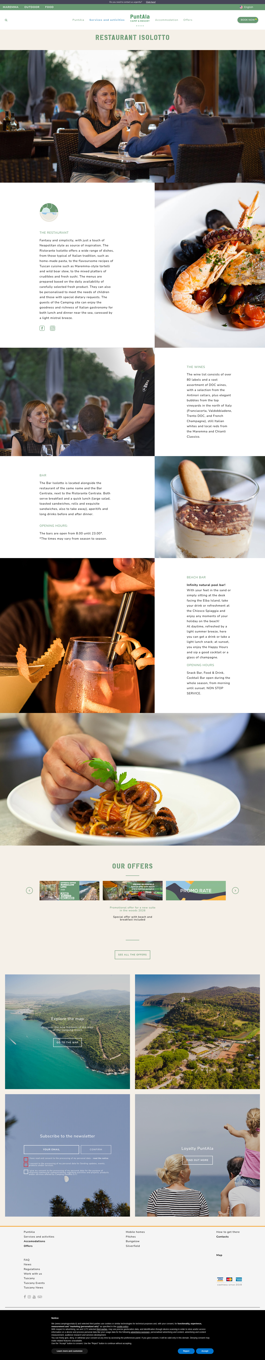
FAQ (27, 1260)
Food (49, 7)
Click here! (151, 2)
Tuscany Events (34, 1283)
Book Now (249, 19)
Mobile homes (135, 1232)
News (27, 1264)
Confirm (96, 1149)
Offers (187, 20)
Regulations (32, 1269)
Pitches (131, 1237)
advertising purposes (140, 1332)
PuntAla (29, 1232)
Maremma (11, 7)
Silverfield (133, 1246)
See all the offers (132, 954)
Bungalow (133, 1241)
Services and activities (39, 1237)
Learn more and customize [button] (69, 1351)
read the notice (100, 1158)
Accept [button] (204, 1351)
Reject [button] (186, 1351)
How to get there (228, 1232)
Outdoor (32, 7)
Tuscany (29, 1278)
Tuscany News (33, 1287)
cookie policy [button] (122, 1326)
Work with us (33, 1274)
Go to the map (68, 1042)
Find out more (198, 1160)
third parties (102, 1329)
